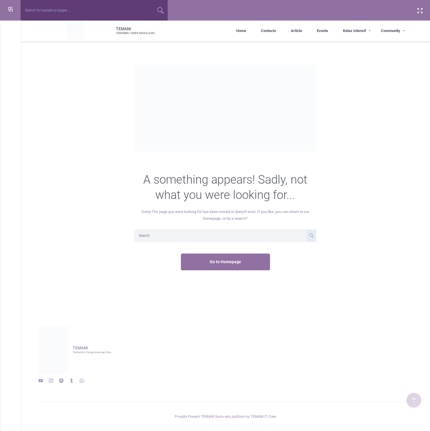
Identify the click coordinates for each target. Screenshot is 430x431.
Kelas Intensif (354, 30)
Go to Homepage (225, 261)
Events (322, 30)
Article (296, 30)
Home (241, 30)
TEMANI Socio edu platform (223, 417)
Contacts (268, 30)
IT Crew (270, 417)
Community (390, 30)
